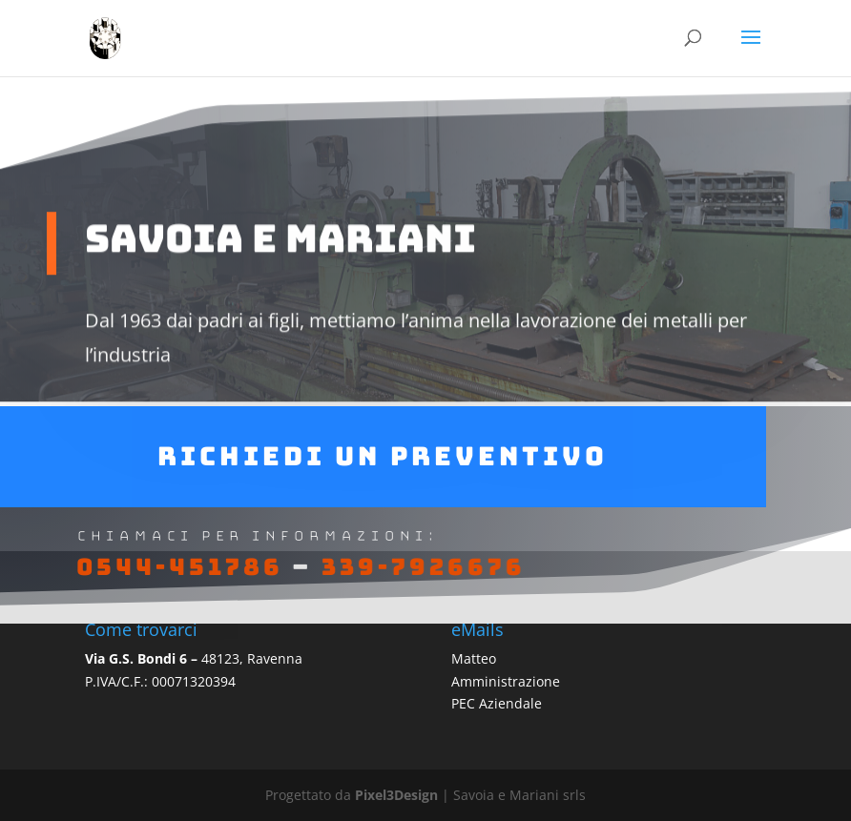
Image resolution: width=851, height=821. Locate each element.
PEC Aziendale (496, 703)
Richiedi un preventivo (382, 461)
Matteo (473, 658)
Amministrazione (505, 681)
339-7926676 (423, 572)
